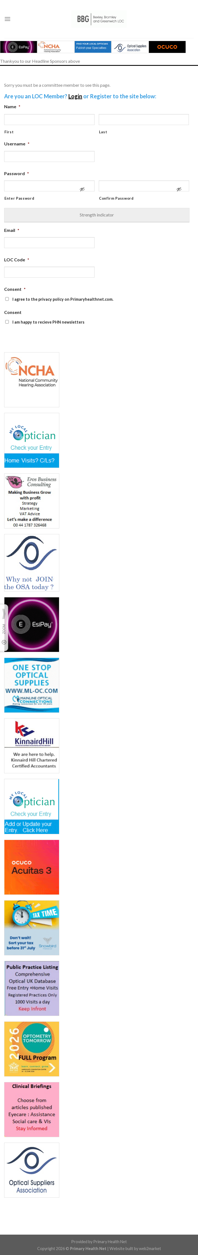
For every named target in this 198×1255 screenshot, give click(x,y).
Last (103, 132)
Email (11, 230)
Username (17, 143)
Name (12, 106)
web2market (150, 1248)
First (9, 132)
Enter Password (19, 198)
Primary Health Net (110, 1241)
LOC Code (16, 259)
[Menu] (7, 19)
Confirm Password (116, 198)
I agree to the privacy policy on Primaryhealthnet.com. (62, 299)
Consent (15, 289)
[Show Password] (82, 191)
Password (16, 173)
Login (75, 96)
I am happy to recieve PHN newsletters (48, 322)
